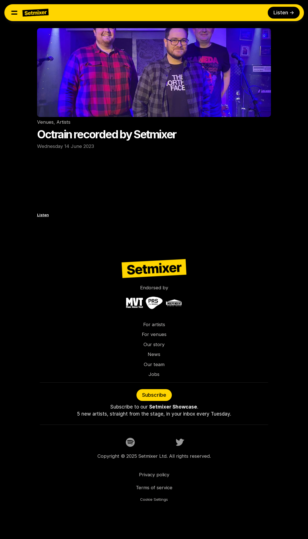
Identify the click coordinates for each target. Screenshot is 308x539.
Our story (154, 344)
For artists (154, 324)
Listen (43, 215)
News (154, 354)
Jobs (154, 374)
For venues (154, 334)
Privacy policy (154, 474)
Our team (154, 364)
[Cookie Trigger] (154, 499)
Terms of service (154, 487)
